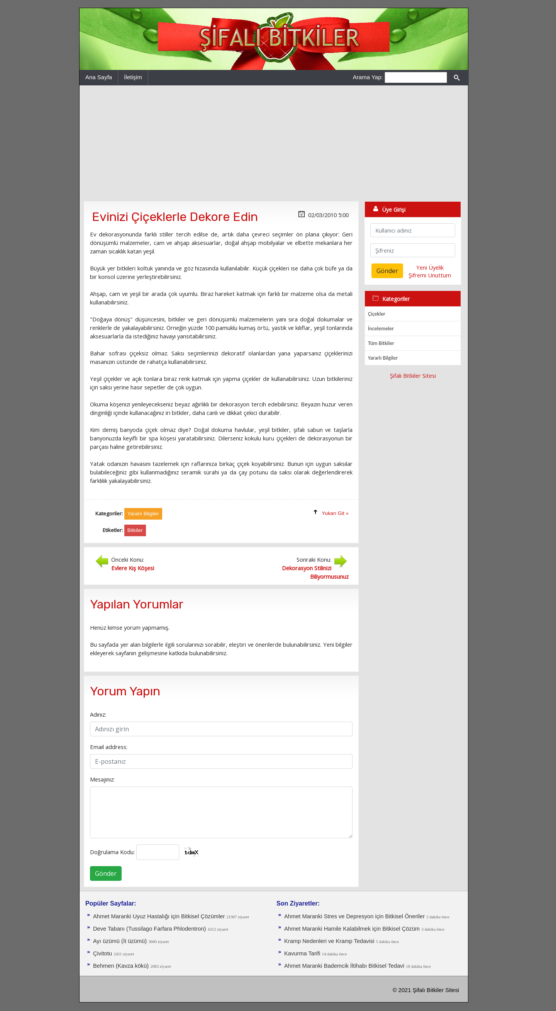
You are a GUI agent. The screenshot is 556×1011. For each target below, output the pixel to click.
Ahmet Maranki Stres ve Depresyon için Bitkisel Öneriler (354, 916)
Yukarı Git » (335, 513)
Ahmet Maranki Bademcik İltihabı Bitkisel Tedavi (344, 966)
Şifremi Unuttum (430, 275)
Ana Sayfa (98, 77)
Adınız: (98, 714)
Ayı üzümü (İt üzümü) (120, 941)
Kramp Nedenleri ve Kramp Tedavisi (329, 941)
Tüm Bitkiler (381, 343)
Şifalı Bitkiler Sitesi (413, 375)
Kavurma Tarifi (302, 953)
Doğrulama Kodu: (112, 852)
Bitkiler (135, 530)
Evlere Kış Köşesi (132, 568)
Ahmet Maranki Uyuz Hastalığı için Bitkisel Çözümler (159, 916)
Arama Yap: (368, 77)
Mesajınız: (102, 779)
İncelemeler (381, 328)
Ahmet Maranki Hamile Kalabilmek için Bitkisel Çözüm (352, 929)
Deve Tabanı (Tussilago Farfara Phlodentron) (149, 929)
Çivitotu (102, 953)
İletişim (133, 77)
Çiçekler (376, 314)
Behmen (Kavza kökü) (121, 966)
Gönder (106, 873)
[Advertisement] (274, 143)
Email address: (108, 747)
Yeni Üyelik (430, 267)
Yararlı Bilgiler (383, 358)
